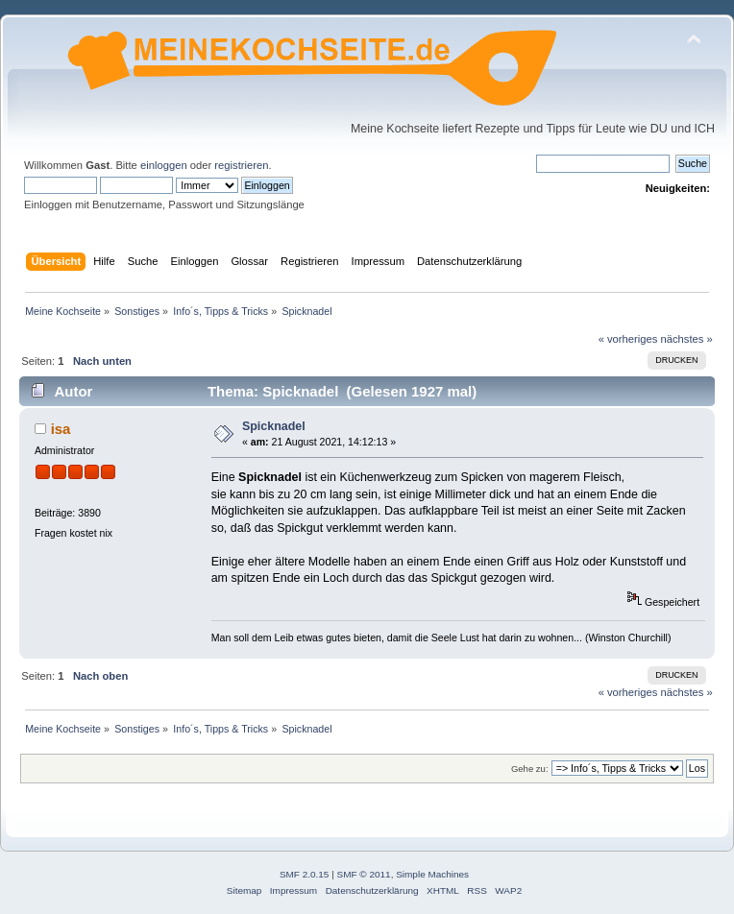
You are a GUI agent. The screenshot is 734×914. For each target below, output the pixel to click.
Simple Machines (432, 874)
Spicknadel (274, 426)
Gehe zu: (530, 768)
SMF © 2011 (364, 874)
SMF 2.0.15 (305, 874)
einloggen (163, 165)
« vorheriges (628, 339)
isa (61, 429)
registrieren (241, 165)
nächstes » (687, 339)
